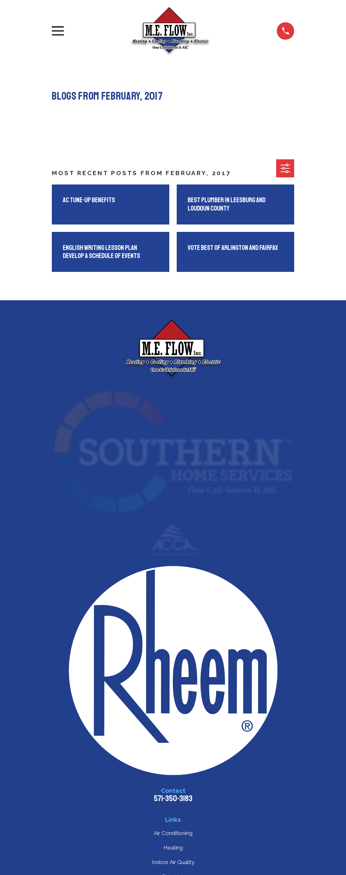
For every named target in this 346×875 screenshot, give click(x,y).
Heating (173, 847)
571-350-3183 (173, 798)
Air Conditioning (173, 833)
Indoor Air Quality (173, 862)
